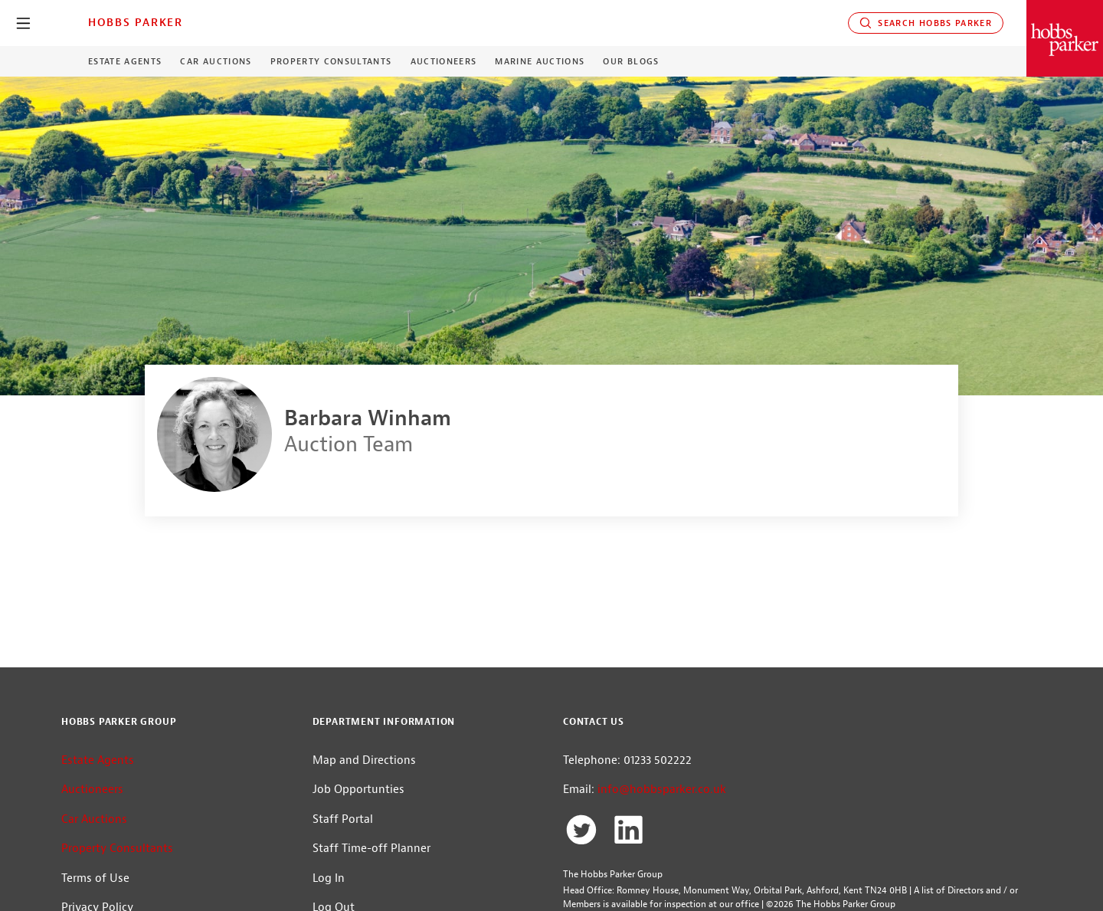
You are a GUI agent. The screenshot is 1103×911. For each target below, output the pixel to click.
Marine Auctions (539, 61)
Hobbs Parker (135, 22)
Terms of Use (95, 878)
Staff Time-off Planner (371, 848)
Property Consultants (331, 61)
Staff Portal (343, 819)
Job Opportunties (358, 789)
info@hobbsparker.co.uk (661, 789)
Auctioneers (444, 61)
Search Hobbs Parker (925, 23)
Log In (329, 878)
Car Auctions (215, 61)
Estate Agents (125, 61)
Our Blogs (631, 61)
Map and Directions (364, 760)
